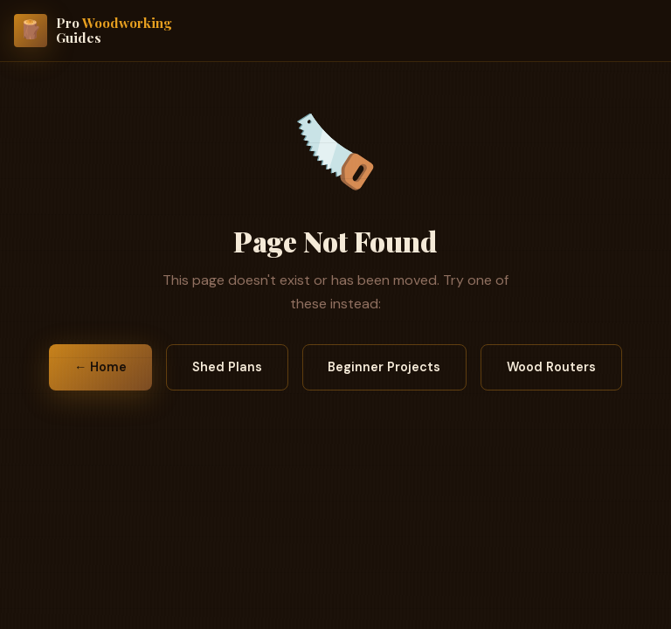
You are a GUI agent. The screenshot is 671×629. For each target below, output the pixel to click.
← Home (100, 367)
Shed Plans (227, 367)
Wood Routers (551, 367)
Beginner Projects (384, 367)
